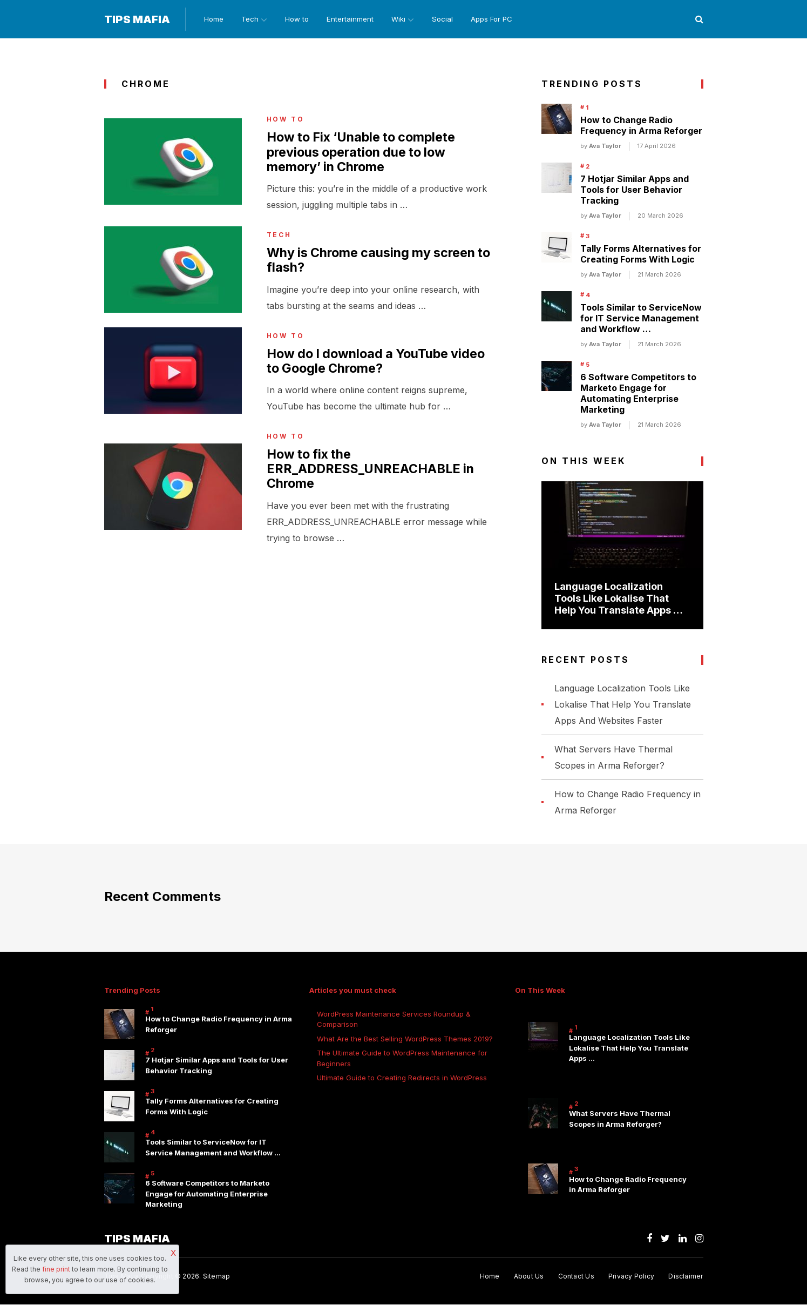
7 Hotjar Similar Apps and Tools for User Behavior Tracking (634, 190)
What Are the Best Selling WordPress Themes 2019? (405, 1039)
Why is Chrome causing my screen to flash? (382, 263)
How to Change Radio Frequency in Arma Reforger (641, 126)
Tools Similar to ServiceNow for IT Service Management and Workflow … (641, 319)
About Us (527, 1277)
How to (299, 19)
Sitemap (216, 1277)
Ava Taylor (605, 147)
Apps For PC (499, 19)
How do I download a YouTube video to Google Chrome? (380, 364)
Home (211, 19)
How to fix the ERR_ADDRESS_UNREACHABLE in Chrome (373, 473)
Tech (248, 19)
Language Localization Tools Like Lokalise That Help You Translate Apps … (618, 598)
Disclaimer (685, 1277)
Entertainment (353, 19)
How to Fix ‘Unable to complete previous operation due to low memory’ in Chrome (366, 154)
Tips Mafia (137, 20)
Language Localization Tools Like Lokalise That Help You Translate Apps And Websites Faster (622, 705)
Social (449, 19)
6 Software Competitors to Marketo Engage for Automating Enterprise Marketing (638, 394)
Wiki (402, 19)
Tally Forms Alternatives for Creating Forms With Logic (640, 255)
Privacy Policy (631, 1277)
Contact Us (575, 1277)
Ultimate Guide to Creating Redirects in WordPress (402, 1078)
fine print (56, 1269)
